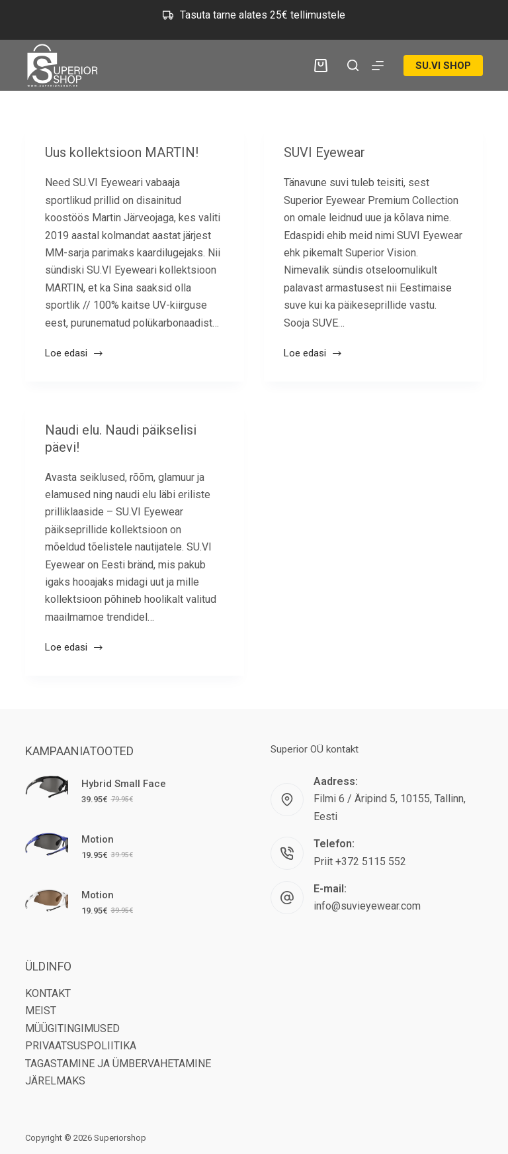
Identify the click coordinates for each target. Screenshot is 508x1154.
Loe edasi (74, 354)
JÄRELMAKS (55, 1081)
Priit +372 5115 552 (360, 861)
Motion (97, 839)
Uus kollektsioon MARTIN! (121, 152)
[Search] (353, 65)
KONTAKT (48, 993)
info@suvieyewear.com (367, 906)
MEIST (40, 1010)
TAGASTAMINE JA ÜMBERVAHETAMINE (118, 1063)
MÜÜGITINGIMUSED (72, 1028)
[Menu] (378, 66)
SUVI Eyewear (324, 152)
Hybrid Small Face (123, 784)
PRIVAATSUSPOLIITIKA (80, 1045)
